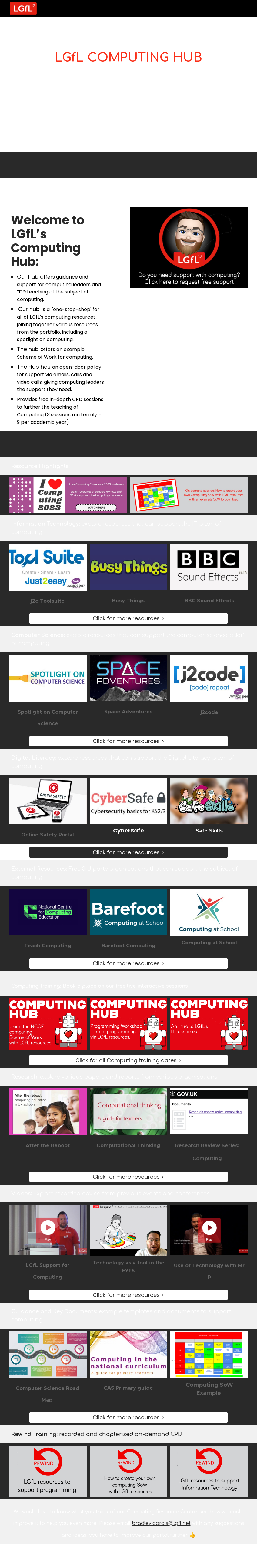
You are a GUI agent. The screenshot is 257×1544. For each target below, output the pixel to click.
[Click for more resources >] (128, 618)
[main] (128, 54)
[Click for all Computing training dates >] (128, 1060)
